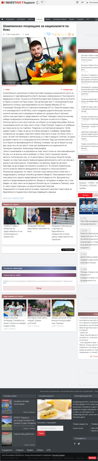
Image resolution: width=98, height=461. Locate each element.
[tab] (85, 196)
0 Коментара (68, 89)
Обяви (40, 450)
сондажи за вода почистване (21, 418)
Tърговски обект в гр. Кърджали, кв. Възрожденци (23, 404)
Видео (30, 450)
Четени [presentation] (85, 195)
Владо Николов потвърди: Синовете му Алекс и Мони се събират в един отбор (39, 321)
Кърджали (7, 450)
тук (4, 283)
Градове (80, 19)
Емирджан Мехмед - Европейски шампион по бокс (63, 228)
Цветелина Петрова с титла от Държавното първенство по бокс (13, 228)
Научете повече (58, 455)
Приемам (92, 458)
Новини (39, 19)
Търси (41, 433)
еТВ (48, 450)
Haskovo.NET (18, 198)
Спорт (7, 89)
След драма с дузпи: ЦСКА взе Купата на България (13, 320)
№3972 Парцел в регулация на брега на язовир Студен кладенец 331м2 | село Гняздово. (25, 438)
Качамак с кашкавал (46, 422)
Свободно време (59, 19)
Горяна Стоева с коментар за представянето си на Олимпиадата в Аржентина (37, 231)
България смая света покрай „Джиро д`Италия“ (61, 320)
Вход (39, 288)
